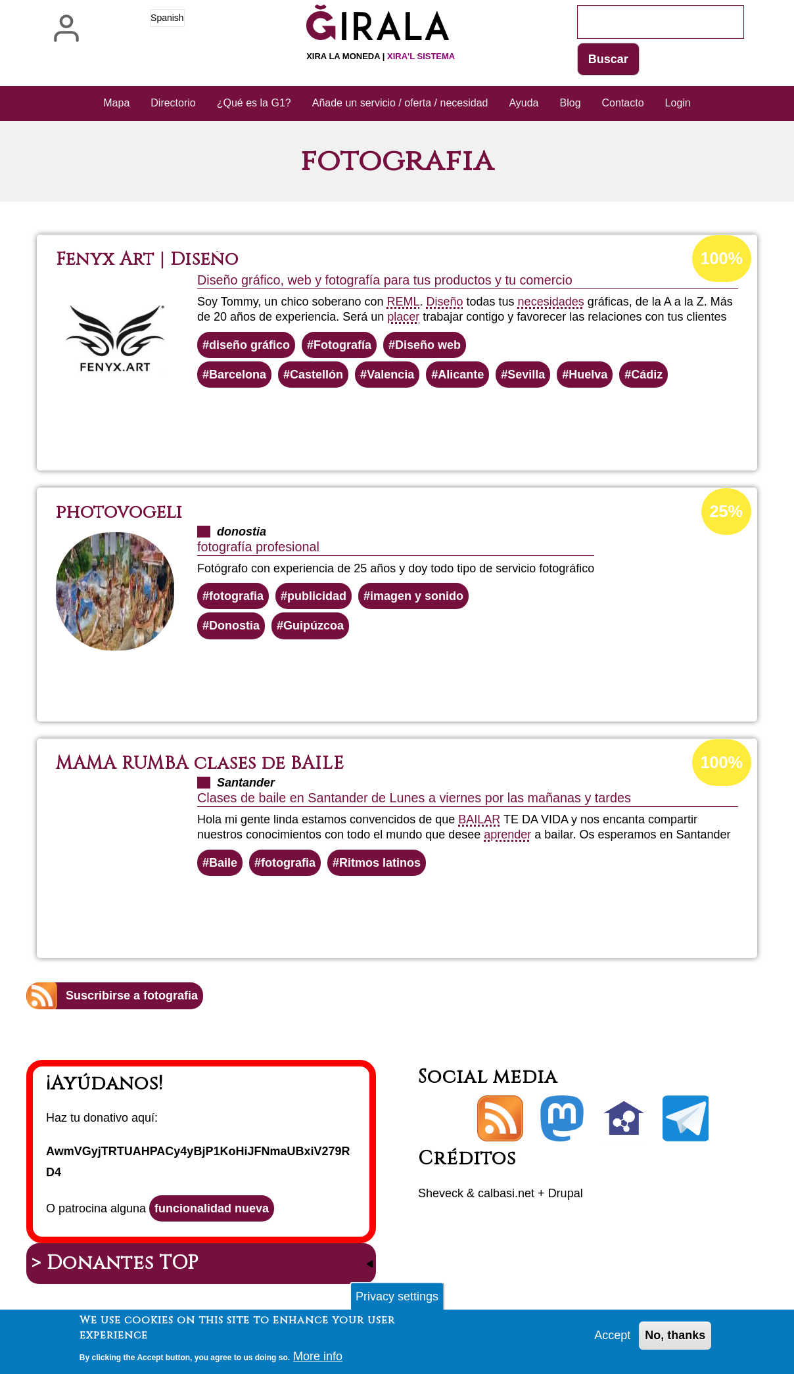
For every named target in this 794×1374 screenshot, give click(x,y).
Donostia (234, 625)
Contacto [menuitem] (623, 102)
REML (402, 301)
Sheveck (440, 1193)
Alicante (461, 374)
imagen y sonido (416, 596)
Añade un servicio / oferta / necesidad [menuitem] (400, 102)
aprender (507, 834)
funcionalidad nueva (211, 1208)
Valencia (390, 374)
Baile (223, 862)
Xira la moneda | (380, 56)
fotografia (236, 596)
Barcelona (237, 374)
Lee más (418, 423)
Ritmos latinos (380, 862)
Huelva (588, 374)
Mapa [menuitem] (116, 102)
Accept (612, 1339)
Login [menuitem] (678, 102)
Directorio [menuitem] (173, 102)
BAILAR (479, 819)
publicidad (316, 596)
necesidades (551, 301)
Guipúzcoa (313, 625)
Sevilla (526, 374)
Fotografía (342, 345)
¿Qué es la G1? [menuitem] (254, 102)
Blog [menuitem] (570, 102)
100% (722, 258)
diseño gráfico (249, 345)
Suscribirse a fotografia (132, 995)
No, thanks (675, 1339)
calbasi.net (506, 1193)
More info (317, 1360)
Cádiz (647, 374)
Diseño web (428, 345)
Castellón (316, 374)
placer (403, 316)
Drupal (565, 1193)
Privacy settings (397, 1300)
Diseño (445, 301)
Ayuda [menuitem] (523, 102)
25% (726, 511)
